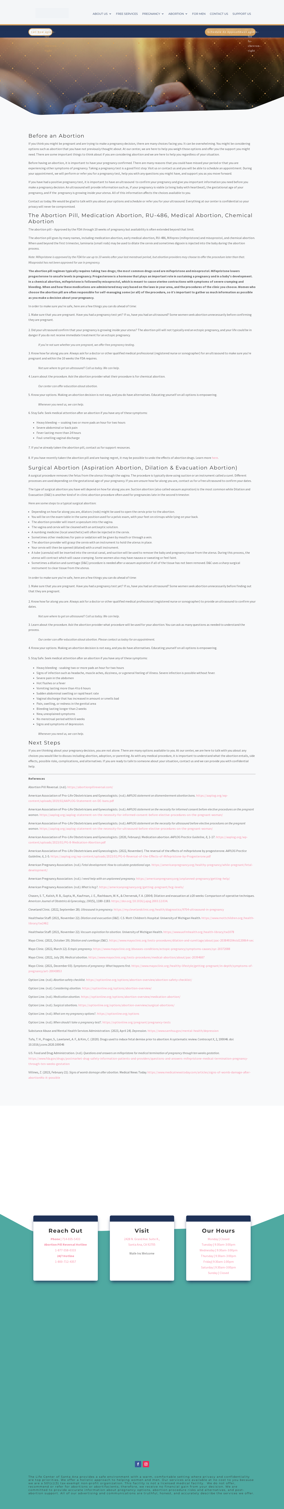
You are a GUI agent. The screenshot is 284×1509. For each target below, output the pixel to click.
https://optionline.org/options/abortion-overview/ (117, 988)
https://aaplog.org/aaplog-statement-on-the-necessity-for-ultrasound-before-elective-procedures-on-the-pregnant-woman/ (126, 828)
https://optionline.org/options (118, 1014)
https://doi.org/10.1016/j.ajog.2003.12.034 (139, 901)
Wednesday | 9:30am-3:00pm (218, 1250)
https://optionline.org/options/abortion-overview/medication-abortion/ (130, 997)
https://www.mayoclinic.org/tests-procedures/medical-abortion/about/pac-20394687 (146, 957)
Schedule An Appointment (227, 32)
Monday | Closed (218, 1239)
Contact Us (219, 14)
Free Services (127, 14)
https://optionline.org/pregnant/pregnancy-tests (136, 1022)
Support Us (242, 14)
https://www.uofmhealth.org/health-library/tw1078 (198, 932)
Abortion (176, 14)
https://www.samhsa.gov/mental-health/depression (183, 1031)
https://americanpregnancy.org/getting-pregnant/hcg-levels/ (141, 887)
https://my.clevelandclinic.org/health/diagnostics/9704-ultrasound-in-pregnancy (169, 909)
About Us (100, 14)
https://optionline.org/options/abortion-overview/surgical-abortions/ (126, 1005)
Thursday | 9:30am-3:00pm (218, 1256)
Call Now (37, 32)
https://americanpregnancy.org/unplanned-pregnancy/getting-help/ (183, 878)
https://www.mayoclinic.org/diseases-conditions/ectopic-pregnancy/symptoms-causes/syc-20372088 (161, 949)
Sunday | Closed (218, 1273)
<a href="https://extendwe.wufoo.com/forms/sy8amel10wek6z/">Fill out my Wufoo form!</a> (142, 1369)
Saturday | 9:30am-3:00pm (218, 1267)
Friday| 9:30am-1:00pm (218, 1262)
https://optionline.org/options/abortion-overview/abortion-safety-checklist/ (139, 980)
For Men (199, 14)
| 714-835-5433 (65, 1239)
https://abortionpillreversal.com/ (90, 787)
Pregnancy (151, 14)
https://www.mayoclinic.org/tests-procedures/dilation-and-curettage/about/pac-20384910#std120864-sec (181, 940)
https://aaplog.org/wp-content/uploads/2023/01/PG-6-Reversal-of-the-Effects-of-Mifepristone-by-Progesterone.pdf (130, 856)
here (215, 458)
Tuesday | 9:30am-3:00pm (218, 1244)
